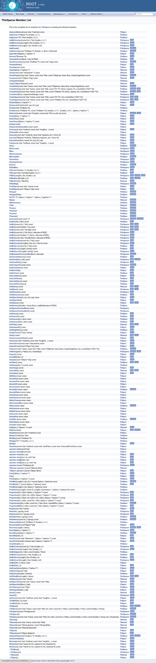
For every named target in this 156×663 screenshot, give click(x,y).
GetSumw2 (13, 316)
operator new (14, 454)
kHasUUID (13, 384)
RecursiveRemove (16, 525)
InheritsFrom (14, 343)
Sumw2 (12, 595)
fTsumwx (13, 213)
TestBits (12, 603)
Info (10, 341)
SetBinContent (15, 547)
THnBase (123, 35)
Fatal (11, 143)
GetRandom (14, 306)
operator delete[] (16, 452)
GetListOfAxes (15, 278)
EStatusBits (14, 132)
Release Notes (96, 14)
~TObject (13, 658)
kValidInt (12, 419)
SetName (13, 579)
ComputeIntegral (16, 81)
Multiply (12, 438)
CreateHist (13, 86)
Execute (12, 135)
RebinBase (13, 517)
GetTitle (12, 325)
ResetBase (13, 533)
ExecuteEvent (14, 140)
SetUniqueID (14, 590)
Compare (13, 78)
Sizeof (11, 593)
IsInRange (13, 365)
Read (11, 509)
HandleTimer (14, 333)
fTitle (11, 205)
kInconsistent (14, 387)
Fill (10, 170)
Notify (11, 444)
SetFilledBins (14, 576)
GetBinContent (15, 241)
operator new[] (15, 460)
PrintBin (12, 482)
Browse (12, 56)
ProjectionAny (15, 503)
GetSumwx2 (14, 322)
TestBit (12, 601)
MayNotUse (14, 433)
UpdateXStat (14, 636)
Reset (11, 530)
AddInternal (14, 51)
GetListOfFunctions (17, 284)
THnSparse (45, 27)
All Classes (73, 14)
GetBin (12, 224)
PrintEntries (14, 490)
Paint (11, 473)
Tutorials (30, 14)
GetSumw (13, 314)
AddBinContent (15, 40)
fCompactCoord (15, 162)
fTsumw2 (13, 211)
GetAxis (12, 222)
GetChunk (13, 260)
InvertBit (12, 357)
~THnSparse (14, 652)
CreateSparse (14, 97)
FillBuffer (13, 181)
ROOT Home (8, 14)
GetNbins (13, 289)
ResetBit (12, 536)
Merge (11, 436)
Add (10, 35)
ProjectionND (14, 506)
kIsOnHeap (13, 395)
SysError (12, 598)
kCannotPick (14, 381)
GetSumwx (13, 319)
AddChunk (13, 48)
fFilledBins (13, 167)
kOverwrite (13, 414)
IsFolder (12, 362)
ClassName (14, 67)
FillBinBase (13, 178)
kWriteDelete (14, 422)
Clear (11, 70)
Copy (11, 84)
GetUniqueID (14, 327)
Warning (12, 641)
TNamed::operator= (17, 468)
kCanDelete (14, 379)
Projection (13, 492)
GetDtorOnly (14, 270)
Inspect (12, 354)
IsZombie (13, 373)
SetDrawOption (15, 568)
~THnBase (13, 649)
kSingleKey (13, 417)
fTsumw (12, 208)
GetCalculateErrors (17, 257)
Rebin (11, 511)
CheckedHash (14, 65)
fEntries (12, 165)
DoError (12, 113)
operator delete (15, 449)
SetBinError (14, 555)
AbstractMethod (15, 32)
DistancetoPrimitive (17, 105)
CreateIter (13, 94)
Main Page (20, 14)
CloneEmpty (14, 75)
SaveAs (12, 538)
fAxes (11, 146)
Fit (10, 197)
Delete (11, 102)
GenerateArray (15, 219)
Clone (11, 73)
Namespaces (59, 14)
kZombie (12, 425)
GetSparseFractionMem (18, 311)
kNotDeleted (14, 408)
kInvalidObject (15, 392)
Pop (10, 476)
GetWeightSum (15, 330)
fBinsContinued (15, 154)
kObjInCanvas (14, 411)
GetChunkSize (15, 262)
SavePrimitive (14, 541)
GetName (13, 287)
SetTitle (12, 587)
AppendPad (14, 54)
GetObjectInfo (14, 297)
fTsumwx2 (13, 216)
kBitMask (13, 376)
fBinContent (14, 149)
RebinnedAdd (14, 522)
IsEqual (12, 360)
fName (12, 200)
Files (85, 14)
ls (10, 427)
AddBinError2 (14, 46)
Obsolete (12, 446)
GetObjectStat (15, 300)
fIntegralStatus (15, 195)
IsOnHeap (13, 368)
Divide (11, 108)
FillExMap (13, 184)
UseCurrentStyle (16, 639)
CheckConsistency (16, 62)
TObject (123, 32)
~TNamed (13, 655)
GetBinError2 (14, 251)
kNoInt (12, 406)
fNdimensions (15, 203)
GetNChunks (14, 292)
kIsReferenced (15, 398)
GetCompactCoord (16, 265)
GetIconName (14, 276)
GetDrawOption (15, 268)
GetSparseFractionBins (18, 308)
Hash (11, 335)
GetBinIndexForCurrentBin (20, 254)
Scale (11, 544)
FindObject (13, 186)
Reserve (12, 528)
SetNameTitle (14, 582)
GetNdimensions (16, 295)
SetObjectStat (14, 584)
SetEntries (13, 574)
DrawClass (13, 119)
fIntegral (12, 192)
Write (11, 644)
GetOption (13, 303)
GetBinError (14, 246)
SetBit (11, 563)
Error (11, 130)
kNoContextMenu (16, 403)
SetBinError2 (14, 560)
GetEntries (13, 273)
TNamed (123, 70)
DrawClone (13, 121)
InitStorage (13, 352)
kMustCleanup (15, 400)
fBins (11, 151)
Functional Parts (43, 14)
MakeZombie (14, 430)
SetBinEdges (14, 552)
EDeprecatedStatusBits (18, 127)
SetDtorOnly (14, 571)
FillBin (11, 176)
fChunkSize (14, 159)
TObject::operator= (16, 471)
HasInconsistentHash (18, 338)
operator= (13, 465)
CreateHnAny (14, 89)
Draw (11, 116)
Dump (11, 124)
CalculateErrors (15, 59)
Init (10, 349)
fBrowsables (14, 157)
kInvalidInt (13, 389)
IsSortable (13, 371)
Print (11, 479)
